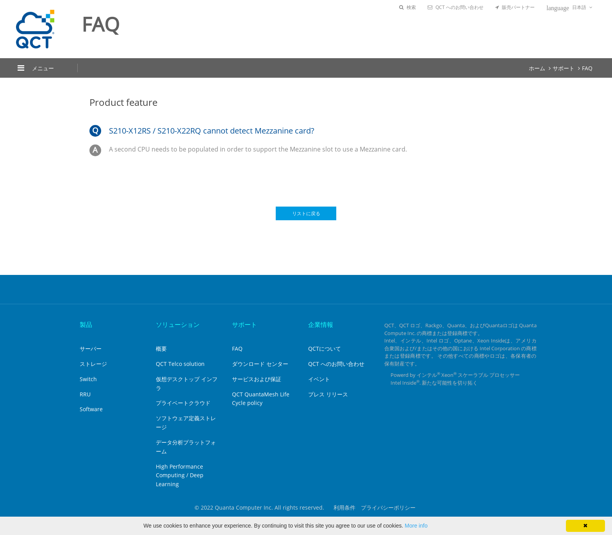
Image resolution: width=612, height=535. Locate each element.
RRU (85, 394)
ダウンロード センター (260, 363)
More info (416, 526)
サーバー (91, 348)
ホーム (537, 68)
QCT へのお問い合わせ (456, 7)
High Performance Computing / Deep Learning (179, 475)
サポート (564, 68)
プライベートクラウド (183, 403)
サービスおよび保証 (256, 379)
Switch (88, 379)
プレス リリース (328, 394)
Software (91, 409)
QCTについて (324, 348)
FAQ (587, 68)
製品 (86, 324)
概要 (161, 348)
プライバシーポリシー (388, 507)
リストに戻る (306, 213)
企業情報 (320, 324)
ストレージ (93, 363)
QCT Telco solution (180, 363)
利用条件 (344, 507)
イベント (319, 379)
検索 (407, 7)
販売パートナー (515, 7)
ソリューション (178, 324)
